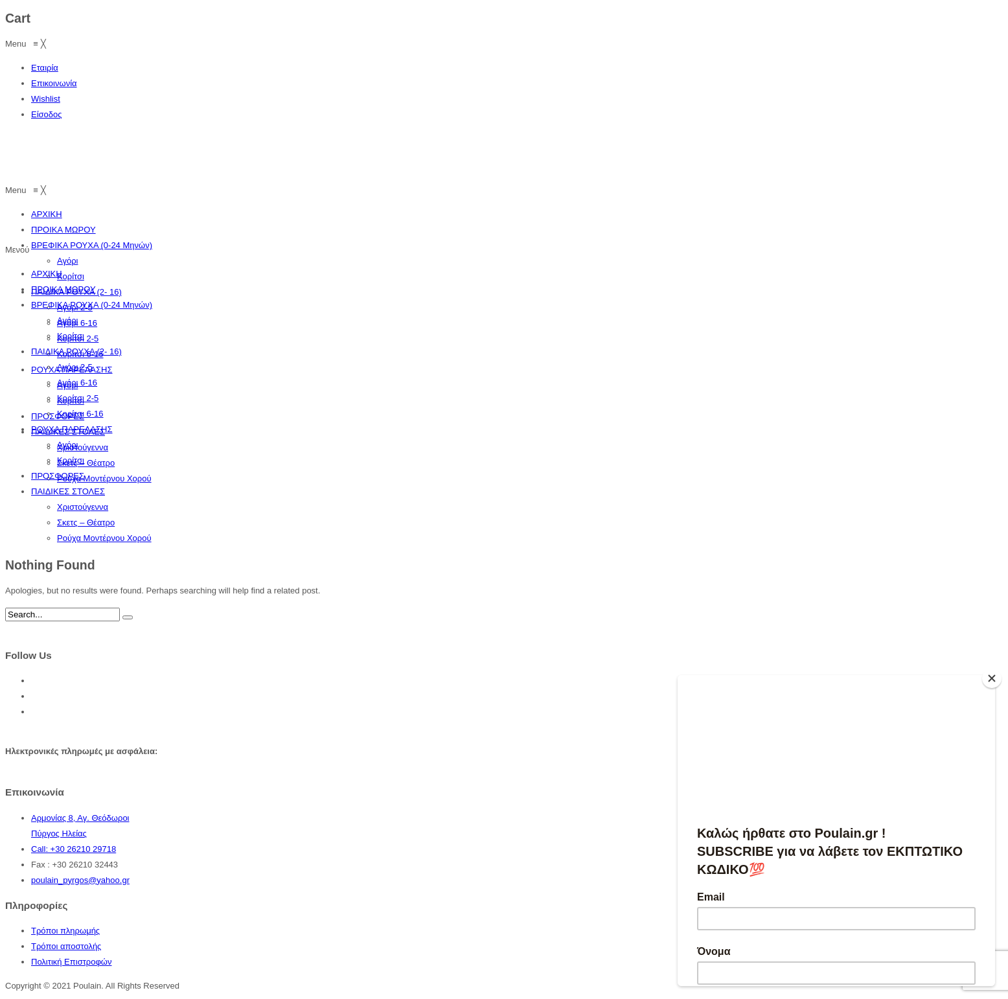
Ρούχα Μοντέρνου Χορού (104, 538)
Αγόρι (67, 320)
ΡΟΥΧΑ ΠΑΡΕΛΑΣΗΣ (72, 429)
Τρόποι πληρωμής (65, 931)
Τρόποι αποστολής (66, 946)
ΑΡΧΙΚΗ (46, 274)
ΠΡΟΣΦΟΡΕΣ (57, 476)
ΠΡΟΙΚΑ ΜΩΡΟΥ (63, 289)
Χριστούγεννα (82, 507)
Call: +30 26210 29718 (73, 849)
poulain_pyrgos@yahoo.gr (80, 880)
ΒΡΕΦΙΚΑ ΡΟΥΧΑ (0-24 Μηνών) (91, 305)
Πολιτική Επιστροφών (71, 962)
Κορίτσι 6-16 (80, 414)
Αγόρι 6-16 (77, 382)
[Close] (992, 678)
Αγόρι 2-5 (75, 367)
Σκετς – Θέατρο (86, 522)
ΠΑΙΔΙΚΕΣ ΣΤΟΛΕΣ (68, 491)
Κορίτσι (70, 336)
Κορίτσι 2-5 (77, 398)
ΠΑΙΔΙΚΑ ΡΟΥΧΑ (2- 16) (76, 351)
